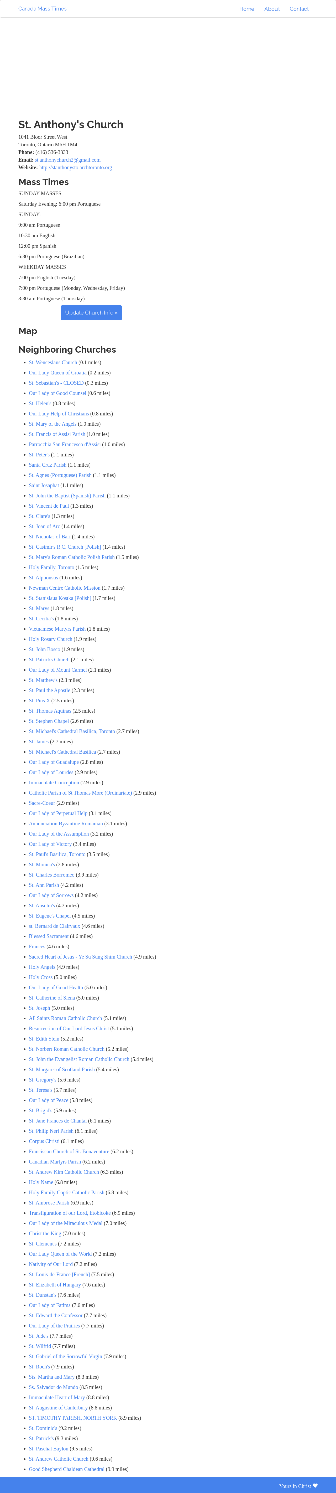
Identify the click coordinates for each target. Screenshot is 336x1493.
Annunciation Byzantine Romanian (66, 823)
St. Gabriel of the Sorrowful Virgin (65, 1356)
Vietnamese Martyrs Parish (57, 629)
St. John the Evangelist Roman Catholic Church (79, 1059)
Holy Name (41, 1182)
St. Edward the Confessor (55, 1315)
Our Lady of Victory (50, 844)
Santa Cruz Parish (47, 465)
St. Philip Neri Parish (51, 1131)
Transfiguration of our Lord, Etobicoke (70, 1213)
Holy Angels (42, 967)
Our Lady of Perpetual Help (58, 813)
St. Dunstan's (42, 1295)
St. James (39, 741)
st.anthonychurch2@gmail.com (68, 160)
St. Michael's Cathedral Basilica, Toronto (72, 731)
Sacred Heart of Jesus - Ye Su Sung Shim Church (80, 957)
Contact (299, 9)
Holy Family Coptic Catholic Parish (66, 1192)
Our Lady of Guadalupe (54, 762)
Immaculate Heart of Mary (57, 1397)
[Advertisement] (168, 68)
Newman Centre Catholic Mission (65, 588)
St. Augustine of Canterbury (58, 1407)
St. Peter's (39, 454)
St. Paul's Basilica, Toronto (57, 854)
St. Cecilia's (41, 618)
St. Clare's (39, 516)
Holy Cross (41, 977)
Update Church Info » (91, 313)
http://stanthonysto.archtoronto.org (75, 167)
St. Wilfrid (40, 1346)
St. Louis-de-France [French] (59, 1274)
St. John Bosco (44, 649)
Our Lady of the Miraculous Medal (65, 1223)
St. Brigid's (40, 1110)
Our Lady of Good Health (57, 987)
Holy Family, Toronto (51, 567)
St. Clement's (43, 1244)
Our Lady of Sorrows (51, 895)
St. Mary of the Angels (53, 424)
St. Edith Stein (44, 1039)
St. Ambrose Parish (49, 1203)
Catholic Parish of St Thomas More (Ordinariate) (80, 793)
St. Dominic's (43, 1428)
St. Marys (39, 608)
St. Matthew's (43, 680)
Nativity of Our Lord (51, 1264)
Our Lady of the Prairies (54, 1326)
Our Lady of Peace (49, 1100)
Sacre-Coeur (42, 803)
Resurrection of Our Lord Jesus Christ (69, 1028)
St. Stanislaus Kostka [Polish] (60, 598)
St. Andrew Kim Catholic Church (64, 1172)
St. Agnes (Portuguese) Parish (60, 475)
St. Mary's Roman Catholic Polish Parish (72, 557)
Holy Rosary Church (50, 639)
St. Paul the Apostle (49, 690)
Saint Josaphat (44, 485)
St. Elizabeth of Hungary (55, 1285)
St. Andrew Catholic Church (58, 1459)
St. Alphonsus (43, 577)
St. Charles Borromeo (52, 875)
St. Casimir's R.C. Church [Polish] (65, 547)
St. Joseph (39, 1008)
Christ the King (45, 1233)
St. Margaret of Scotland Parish (62, 1069)
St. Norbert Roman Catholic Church (66, 1049)
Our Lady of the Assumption (59, 834)
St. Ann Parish (44, 885)
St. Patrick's (41, 1438)
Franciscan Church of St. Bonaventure (69, 1151)
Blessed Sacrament (49, 936)
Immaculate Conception (54, 782)
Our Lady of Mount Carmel (58, 670)
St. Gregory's (42, 1080)
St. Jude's (39, 1336)
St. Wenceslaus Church (53, 362)
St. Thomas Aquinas (50, 711)
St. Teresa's (40, 1090)
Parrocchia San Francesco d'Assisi (65, 444)
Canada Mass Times (42, 9)
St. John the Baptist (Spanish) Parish (67, 495)
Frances (37, 946)
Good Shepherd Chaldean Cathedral (66, 1469)
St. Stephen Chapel (49, 721)
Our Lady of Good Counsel (57, 393)
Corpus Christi (44, 1141)
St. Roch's (39, 1367)
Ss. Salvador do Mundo (53, 1387)
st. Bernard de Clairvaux (54, 926)
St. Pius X (39, 700)
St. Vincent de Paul (49, 506)
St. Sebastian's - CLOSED (56, 383)
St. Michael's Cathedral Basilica (62, 752)
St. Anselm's (42, 905)
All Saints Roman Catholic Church (65, 1018)
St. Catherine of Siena (52, 998)
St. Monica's (42, 864)
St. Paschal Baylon (49, 1448)
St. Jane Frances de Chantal (58, 1121)
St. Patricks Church (49, 659)
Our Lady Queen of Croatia (58, 372)
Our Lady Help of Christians (59, 413)
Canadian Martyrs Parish (55, 1162)
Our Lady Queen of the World (60, 1254)
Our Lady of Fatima (50, 1305)
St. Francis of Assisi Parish (57, 434)
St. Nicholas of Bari (50, 536)
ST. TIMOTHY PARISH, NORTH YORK (73, 1418)
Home (246, 9)
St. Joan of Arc (44, 526)
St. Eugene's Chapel (50, 916)
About (272, 9)
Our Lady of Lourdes (51, 772)
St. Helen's (40, 403)
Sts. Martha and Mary (52, 1377)
